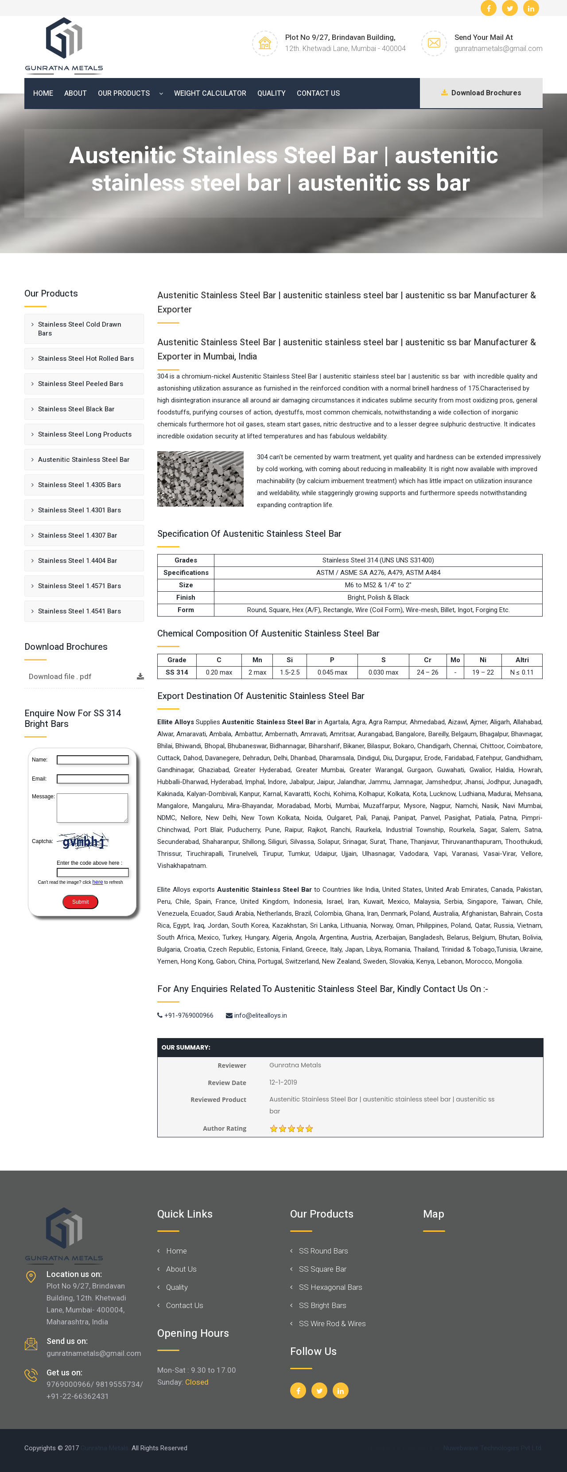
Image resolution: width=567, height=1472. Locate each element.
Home (43, 93)
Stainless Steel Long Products (85, 434)
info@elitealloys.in (256, 1015)
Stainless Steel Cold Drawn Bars (79, 329)
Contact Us (318, 93)
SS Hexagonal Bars (330, 1287)
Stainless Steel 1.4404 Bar (77, 561)
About (75, 93)
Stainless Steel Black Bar (77, 409)
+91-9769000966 (185, 1015)
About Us (181, 1269)
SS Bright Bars (322, 1305)
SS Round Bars (323, 1250)
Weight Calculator (210, 93)
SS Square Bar (322, 1269)
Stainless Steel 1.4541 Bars (79, 611)
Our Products (124, 93)
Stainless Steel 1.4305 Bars (80, 485)
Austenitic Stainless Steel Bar (85, 460)
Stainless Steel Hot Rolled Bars (86, 358)
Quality (271, 93)
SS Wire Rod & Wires (332, 1323)
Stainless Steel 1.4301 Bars (79, 510)
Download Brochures (479, 93)
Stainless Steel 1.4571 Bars (79, 586)
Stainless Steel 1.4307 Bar (77, 535)
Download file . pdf (86, 677)
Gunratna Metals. (105, 1448)
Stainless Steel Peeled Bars (80, 384)
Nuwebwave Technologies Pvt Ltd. (493, 1448)
